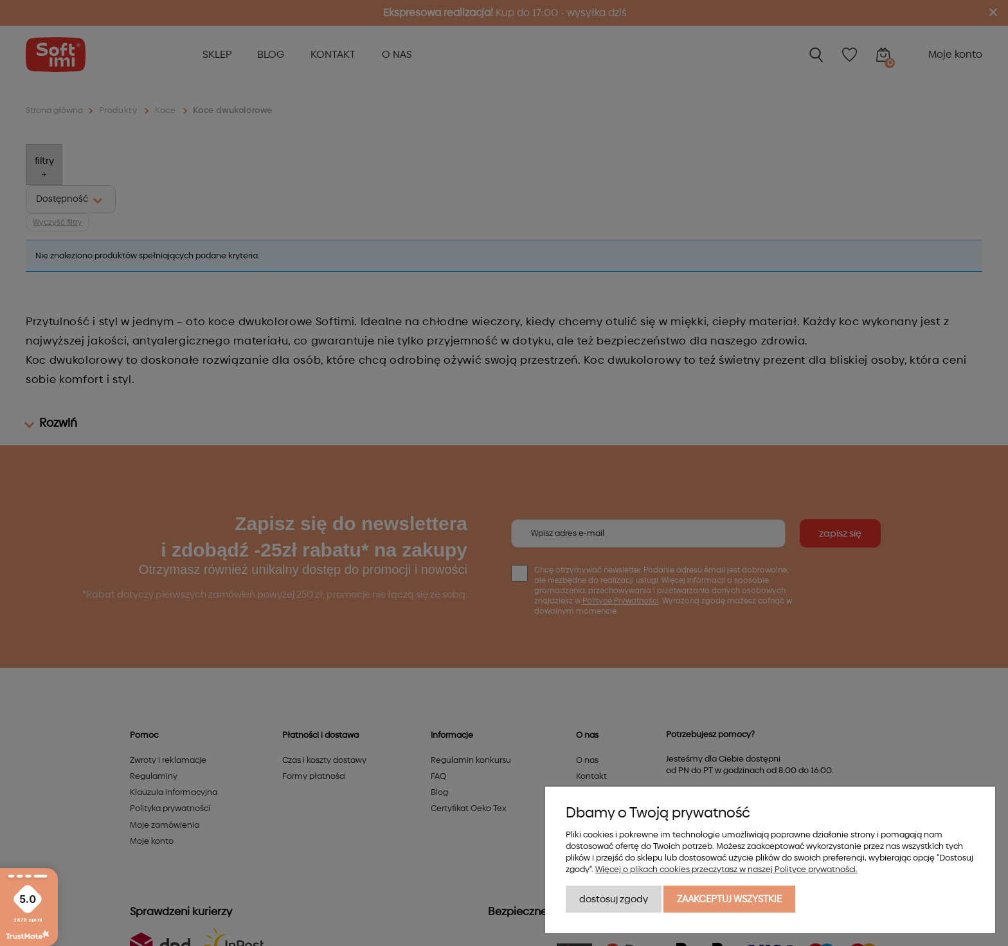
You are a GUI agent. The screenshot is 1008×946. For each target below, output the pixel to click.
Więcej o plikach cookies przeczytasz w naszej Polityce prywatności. (726, 869)
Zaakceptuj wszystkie (729, 899)
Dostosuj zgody (613, 899)
